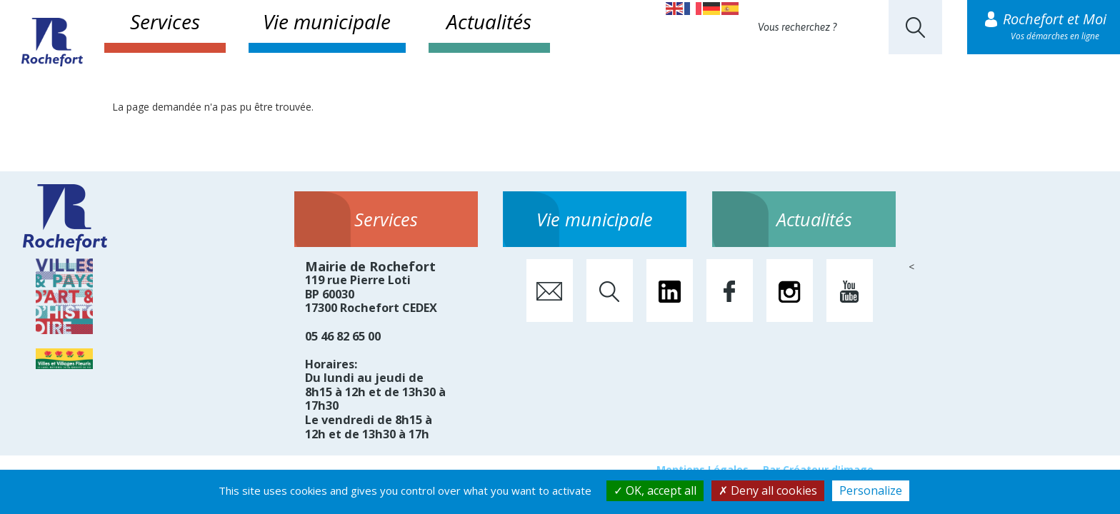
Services (165, 21)
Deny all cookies (768, 490)
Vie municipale (327, 21)
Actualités (488, 21)
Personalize (870, 490)
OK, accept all (655, 490)
